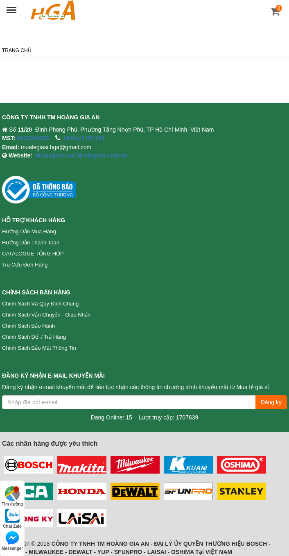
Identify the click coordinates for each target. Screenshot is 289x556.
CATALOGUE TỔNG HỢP (33, 254)
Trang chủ (17, 50)
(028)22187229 (84, 137)
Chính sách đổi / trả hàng (34, 337)
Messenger (12, 541)
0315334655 (33, 138)
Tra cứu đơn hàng (24, 265)
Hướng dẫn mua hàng (29, 231)
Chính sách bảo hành (28, 326)
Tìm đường (12, 496)
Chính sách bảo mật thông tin (39, 348)
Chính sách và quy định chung (40, 304)
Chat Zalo (12, 518)
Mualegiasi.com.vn (101, 155)
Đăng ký (271, 402)
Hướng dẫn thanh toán (30, 242)
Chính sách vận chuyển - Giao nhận (46, 315)
